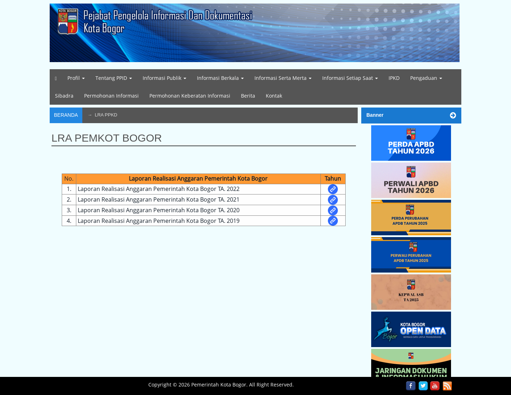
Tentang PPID (113, 78)
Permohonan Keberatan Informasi (189, 95)
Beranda (66, 115)
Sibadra (64, 95)
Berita (248, 95)
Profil (76, 78)
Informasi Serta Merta (283, 78)
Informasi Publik (164, 78)
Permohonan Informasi (111, 95)
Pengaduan (426, 78)
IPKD (394, 78)
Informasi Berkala (220, 78)
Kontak (274, 95)
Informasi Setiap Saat (350, 78)
